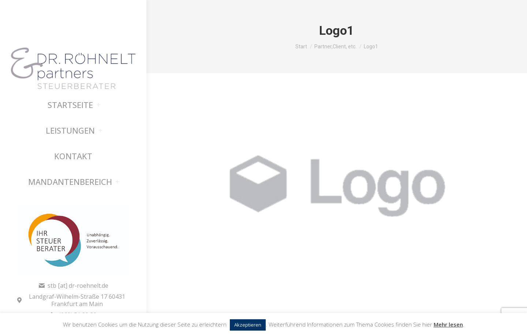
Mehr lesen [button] (448, 324)
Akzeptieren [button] (247, 324)
